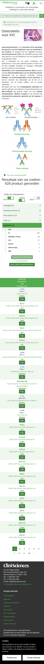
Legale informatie (9, 624)
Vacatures (7, 606)
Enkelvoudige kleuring (22, 151)
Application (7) (8, 225)
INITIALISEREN (22, 261)
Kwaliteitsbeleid (9, 617)
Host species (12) (10, 215)
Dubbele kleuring (22, 134)
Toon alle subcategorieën (16, 175)
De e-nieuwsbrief (9, 613)
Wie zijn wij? (7, 610)
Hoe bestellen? (8, 596)
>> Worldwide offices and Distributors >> (17, 584)
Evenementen (8, 620)
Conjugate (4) (8, 205)
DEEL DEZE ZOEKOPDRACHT (22, 265)
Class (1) (6, 220)
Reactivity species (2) (11, 210)
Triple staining (22, 168)
